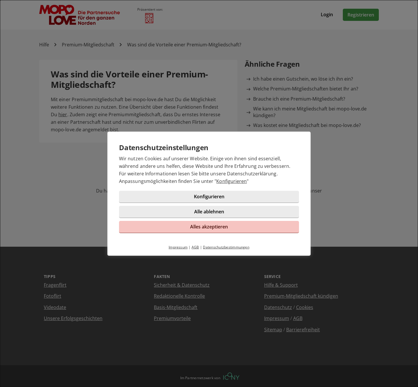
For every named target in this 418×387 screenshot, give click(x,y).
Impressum (178, 247)
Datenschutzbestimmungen (226, 247)
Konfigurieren (231, 181)
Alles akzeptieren (209, 227)
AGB (195, 247)
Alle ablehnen (209, 211)
